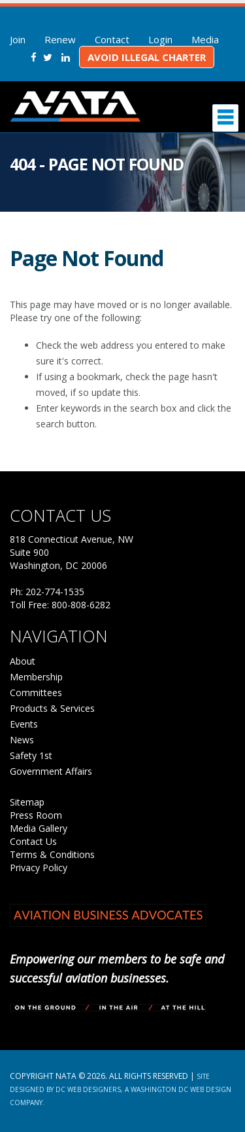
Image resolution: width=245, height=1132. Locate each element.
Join (17, 39)
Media (205, 39)
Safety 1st (31, 755)
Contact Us (33, 841)
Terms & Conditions (52, 854)
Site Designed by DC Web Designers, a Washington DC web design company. (120, 1089)
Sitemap (27, 802)
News (22, 739)
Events (24, 724)
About (22, 661)
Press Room (36, 815)
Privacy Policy (38, 867)
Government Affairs (51, 771)
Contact (112, 39)
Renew (60, 39)
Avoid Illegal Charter (147, 57)
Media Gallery (38, 828)
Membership (36, 677)
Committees (36, 692)
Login (160, 39)
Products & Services (52, 708)
